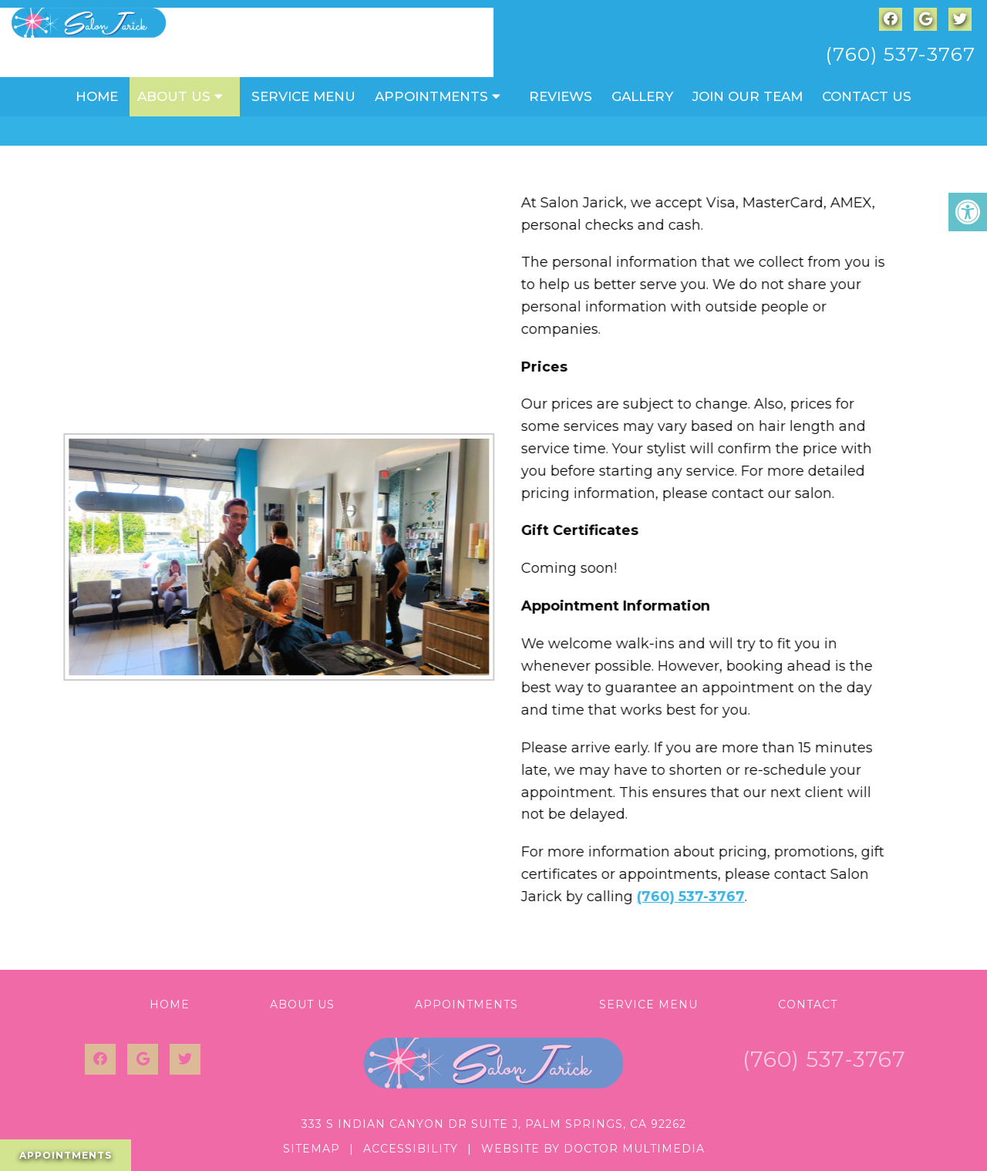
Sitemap (311, 1149)
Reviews (560, 96)
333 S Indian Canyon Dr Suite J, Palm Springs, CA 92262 (493, 1124)
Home (97, 96)
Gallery (642, 96)
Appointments (431, 96)
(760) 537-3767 (900, 54)
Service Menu (303, 96)
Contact (807, 1004)
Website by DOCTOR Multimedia (593, 1149)
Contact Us (866, 96)
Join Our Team (747, 96)
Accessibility (410, 1149)
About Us (174, 96)
